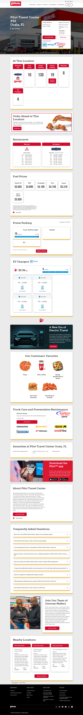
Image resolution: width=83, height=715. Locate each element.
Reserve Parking (52, 81)
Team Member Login (47, 690)
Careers (28, 697)
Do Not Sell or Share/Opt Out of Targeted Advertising (65, 698)
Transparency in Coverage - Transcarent (48, 697)
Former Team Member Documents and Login (47, 693)
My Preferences (62, 695)
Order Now (63, 37)
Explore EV (53, 346)
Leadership (29, 692)
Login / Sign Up (70, 1)
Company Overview (30, 690)
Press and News (13, 695)
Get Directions (49, 37)
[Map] (57, 505)
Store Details (25, 668)
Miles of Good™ (30, 695)
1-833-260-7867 (20, 418)
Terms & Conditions (63, 690)
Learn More (18, 212)
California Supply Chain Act (64, 700)
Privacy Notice (62, 692)
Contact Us (12, 690)
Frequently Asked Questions (16, 692)
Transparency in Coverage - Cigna (48, 700)
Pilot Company (19, 518)
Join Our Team (52, 628)
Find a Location (41, 676)
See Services (27, 422)
